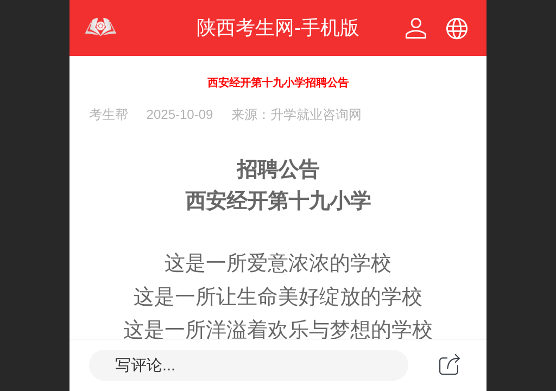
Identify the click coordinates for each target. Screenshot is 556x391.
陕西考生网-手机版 (278, 27)
